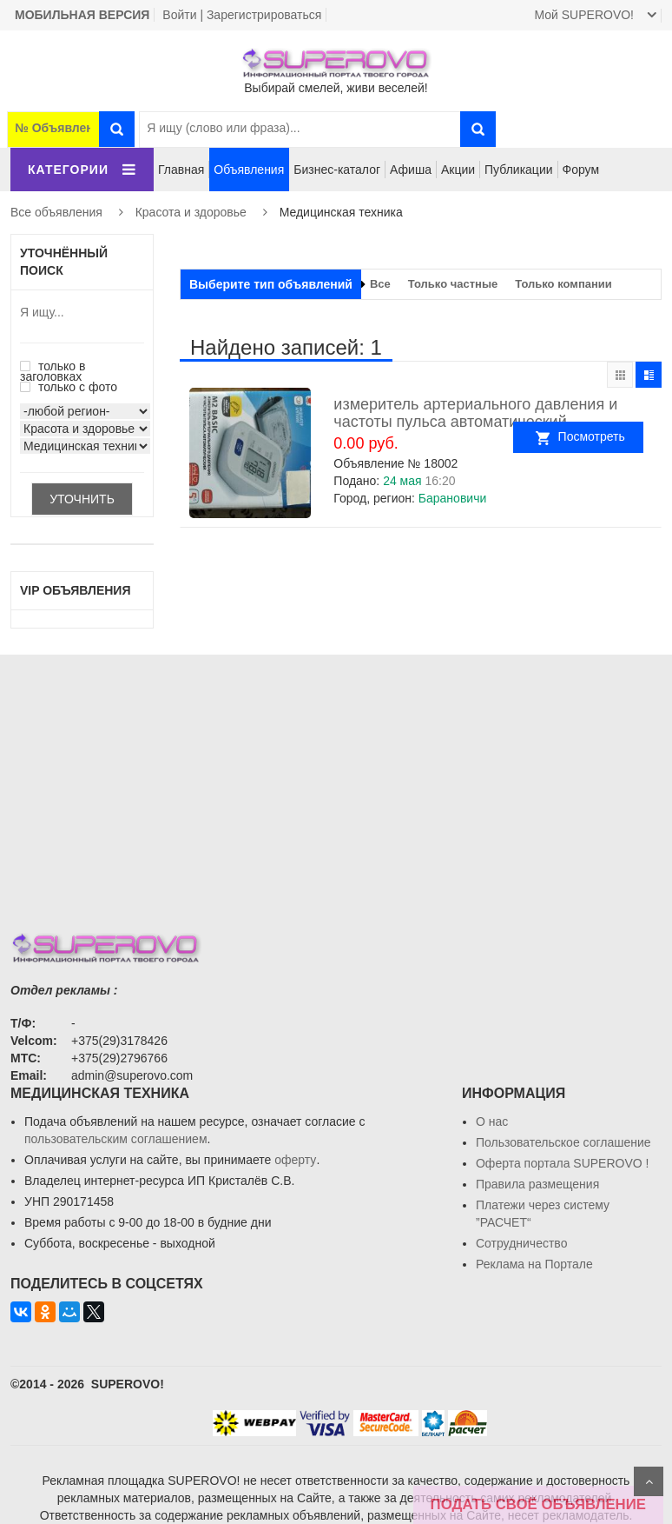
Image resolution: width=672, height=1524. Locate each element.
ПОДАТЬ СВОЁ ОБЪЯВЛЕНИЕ (538, 1504)
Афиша (411, 169)
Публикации (518, 169)
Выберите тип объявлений (270, 284)
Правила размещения (537, 1184)
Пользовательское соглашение (563, 1142)
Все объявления (56, 212)
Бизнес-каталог (336, 169)
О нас (492, 1121)
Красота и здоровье (191, 212)
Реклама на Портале (534, 1264)
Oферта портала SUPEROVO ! (562, 1163)
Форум (581, 169)
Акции (458, 169)
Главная (181, 169)
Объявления (249, 169)
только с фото (68, 387)
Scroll (648, 1481)
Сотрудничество (521, 1243)
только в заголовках (52, 371)
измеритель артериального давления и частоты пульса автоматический (475, 413)
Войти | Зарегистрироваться (241, 15)
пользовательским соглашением (116, 1139)
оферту (295, 1160)
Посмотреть (600, 436)
